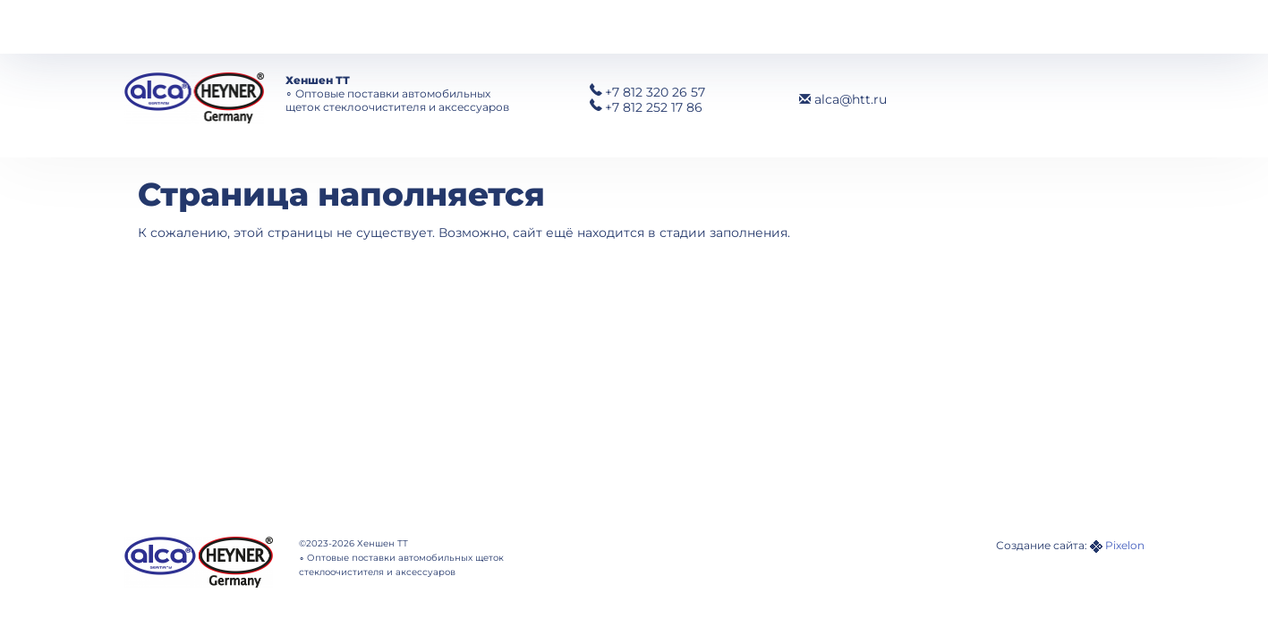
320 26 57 (655, 92)
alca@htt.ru (843, 99)
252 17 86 (653, 107)
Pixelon (1125, 545)
